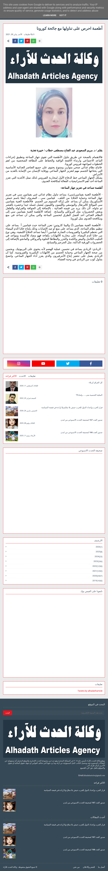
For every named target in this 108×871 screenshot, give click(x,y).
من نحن (76, 867)
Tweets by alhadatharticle (90, 691)
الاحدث (22, 376)
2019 (97, 581)
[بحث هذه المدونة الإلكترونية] (58, 712)
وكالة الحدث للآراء (10, 867)
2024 (98, 556)
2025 (99, 552)
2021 (97, 571)
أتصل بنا (101, 867)
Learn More (49, 15)
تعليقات (32, 376)
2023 (98, 561)
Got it (62, 15)
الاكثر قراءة (11, 376)
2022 (97, 566)
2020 (97, 576)
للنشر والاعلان (89, 867)
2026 (99, 547)
